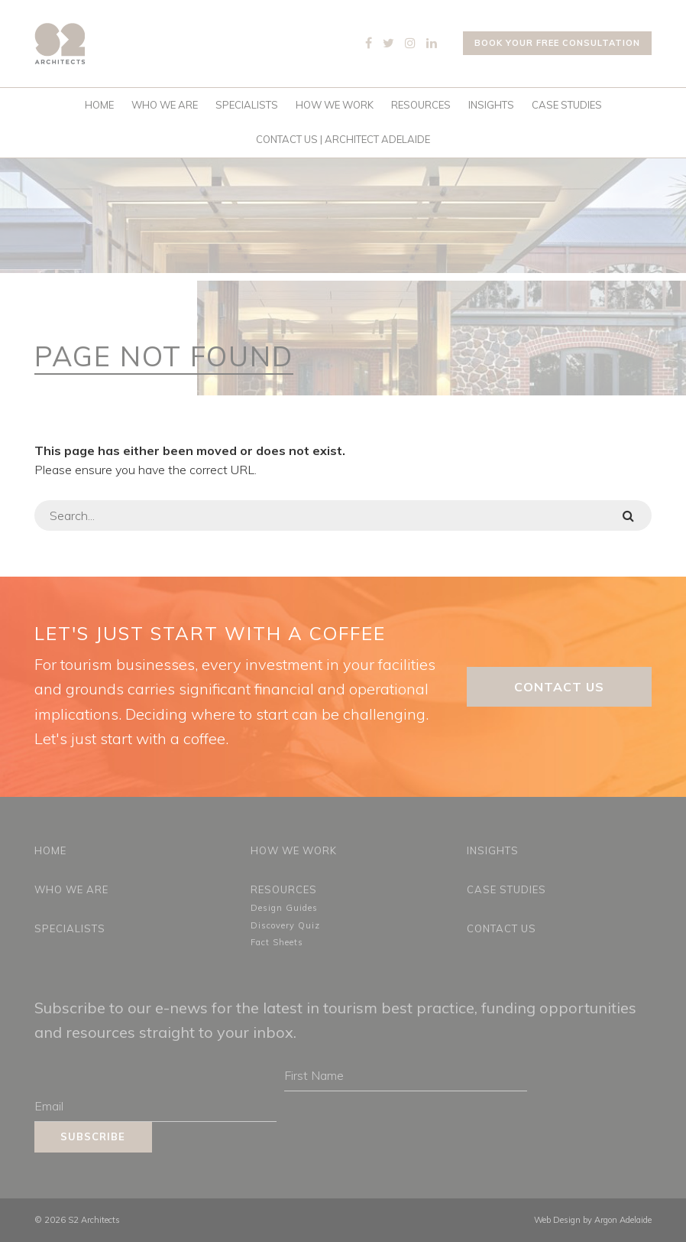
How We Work (335, 105)
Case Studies (567, 105)
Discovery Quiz (285, 925)
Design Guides (284, 907)
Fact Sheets (277, 942)
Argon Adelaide (623, 1219)
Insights (491, 105)
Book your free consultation (557, 42)
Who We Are (164, 105)
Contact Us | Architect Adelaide (343, 139)
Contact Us (559, 686)
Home (99, 105)
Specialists (246, 105)
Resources (421, 105)
